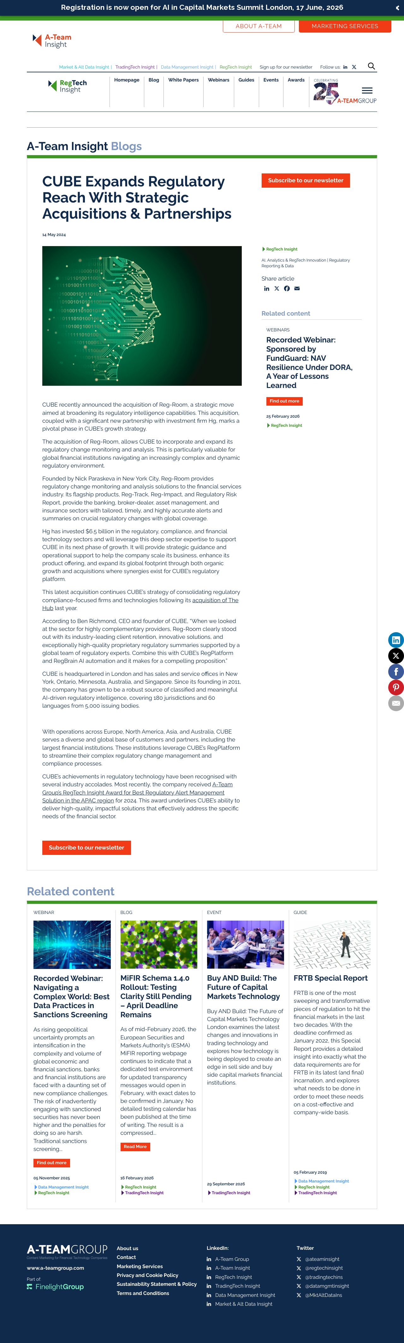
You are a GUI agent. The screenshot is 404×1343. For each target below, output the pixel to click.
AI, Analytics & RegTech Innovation (294, 260)
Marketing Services (345, 26)
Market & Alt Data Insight (84, 67)
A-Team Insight (232, 1268)
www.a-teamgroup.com (55, 1268)
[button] (202, 8)
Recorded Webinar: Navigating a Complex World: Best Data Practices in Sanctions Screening (71, 996)
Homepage (127, 80)
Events (271, 80)
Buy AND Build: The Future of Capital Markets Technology (243, 987)
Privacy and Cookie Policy (147, 1275)
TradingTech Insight (135, 67)
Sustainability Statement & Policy (157, 1284)
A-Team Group (232, 1259)
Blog (154, 80)
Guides (246, 80)
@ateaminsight (322, 1259)
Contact (126, 1257)
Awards (296, 80)
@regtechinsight (324, 1268)
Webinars (218, 80)
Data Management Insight (187, 67)
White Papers (183, 80)
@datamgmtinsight (327, 1286)
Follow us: (330, 67)
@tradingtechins (324, 1277)
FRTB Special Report (331, 978)
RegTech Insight (236, 67)
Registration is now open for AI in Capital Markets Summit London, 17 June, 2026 (202, 7)
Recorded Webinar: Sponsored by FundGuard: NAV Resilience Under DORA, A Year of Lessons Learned (309, 362)
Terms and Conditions (143, 1293)
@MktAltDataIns (323, 1295)
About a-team (259, 26)
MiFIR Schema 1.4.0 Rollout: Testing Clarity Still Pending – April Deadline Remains (156, 996)
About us (127, 1248)
